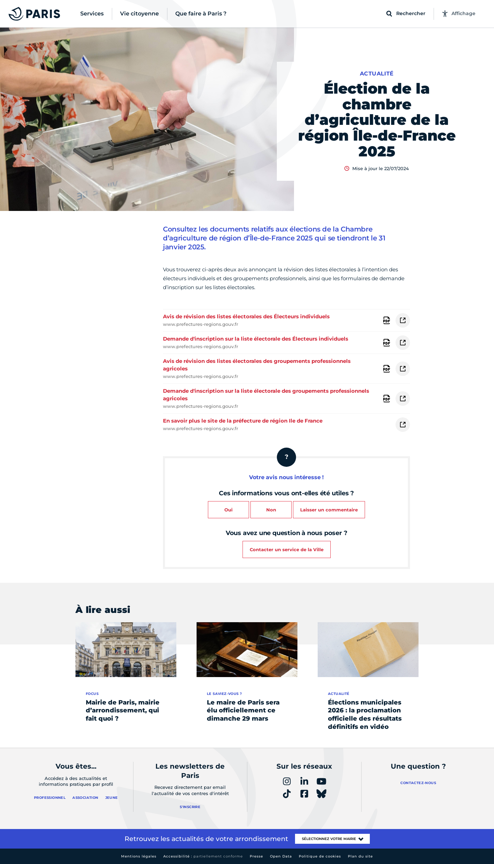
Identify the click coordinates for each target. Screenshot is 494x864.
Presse (256, 856)
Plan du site (360, 856)
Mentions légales (138, 856)
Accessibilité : (203, 856)
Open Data (281, 856)
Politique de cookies (320, 856)
